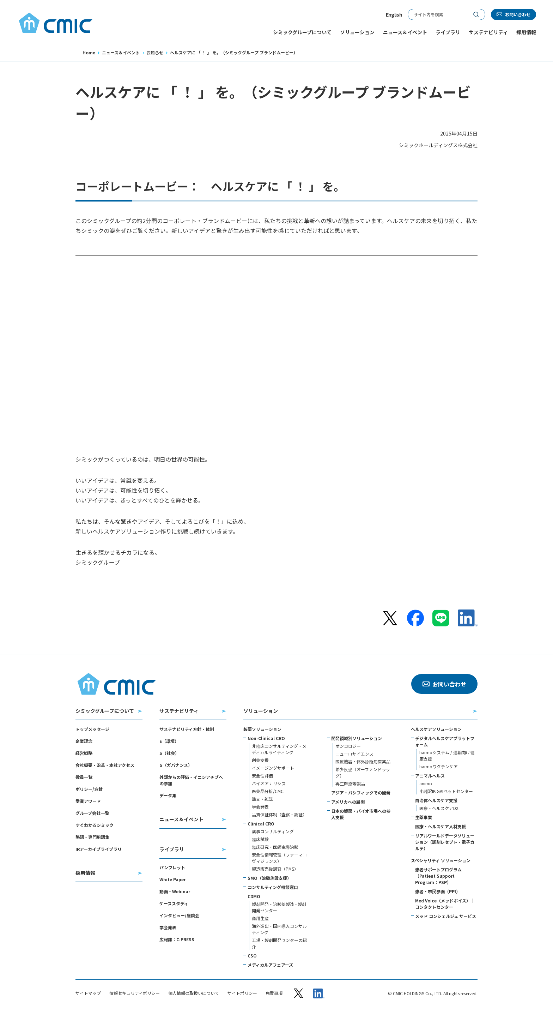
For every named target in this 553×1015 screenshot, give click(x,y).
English (394, 14)
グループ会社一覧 (92, 813)
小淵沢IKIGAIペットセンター (446, 791)
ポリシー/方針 (89, 789)
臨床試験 (260, 839)
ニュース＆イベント (121, 52)
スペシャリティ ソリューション (440, 860)
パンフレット (172, 867)
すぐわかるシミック (94, 825)
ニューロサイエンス (354, 754)
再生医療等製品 (350, 783)
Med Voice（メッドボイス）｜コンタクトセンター (445, 903)
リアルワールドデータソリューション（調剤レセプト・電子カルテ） (444, 842)
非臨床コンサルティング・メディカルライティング (279, 749)
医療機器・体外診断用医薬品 (362, 761)
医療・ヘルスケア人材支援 (440, 826)
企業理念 (83, 741)
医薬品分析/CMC (268, 791)
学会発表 (167, 927)
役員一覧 (83, 777)
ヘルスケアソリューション (436, 729)
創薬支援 (260, 760)
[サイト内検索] (437, 14)
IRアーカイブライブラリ (98, 849)
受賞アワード (88, 801)
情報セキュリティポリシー (134, 993)
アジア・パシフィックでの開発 (360, 792)
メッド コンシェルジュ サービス (445, 916)
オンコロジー (348, 746)
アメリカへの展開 (348, 802)
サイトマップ (88, 993)
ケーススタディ (173, 903)
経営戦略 (83, 753)
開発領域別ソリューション (356, 738)
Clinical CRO (261, 824)
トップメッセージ (92, 729)
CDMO (254, 896)
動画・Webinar (174, 891)
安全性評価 (262, 776)
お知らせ (154, 52)
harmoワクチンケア (438, 766)
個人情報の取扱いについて (193, 993)
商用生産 (260, 918)
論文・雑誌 (262, 799)
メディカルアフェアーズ (270, 965)
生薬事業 (423, 817)
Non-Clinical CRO (266, 738)
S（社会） (169, 753)
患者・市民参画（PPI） (437, 891)
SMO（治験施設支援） (269, 878)
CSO (252, 956)
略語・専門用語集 (92, 837)
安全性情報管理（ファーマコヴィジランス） (279, 858)
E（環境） (169, 741)
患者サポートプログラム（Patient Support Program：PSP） (438, 875)
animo (425, 783)
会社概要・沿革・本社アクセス (104, 765)
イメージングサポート (273, 768)
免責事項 (274, 993)
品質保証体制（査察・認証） (279, 814)
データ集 (167, 795)
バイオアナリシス (269, 783)
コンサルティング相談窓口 (273, 887)
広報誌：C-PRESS (176, 939)
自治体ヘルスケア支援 (436, 800)
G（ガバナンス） (175, 765)
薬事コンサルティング (273, 831)
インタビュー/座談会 (179, 915)
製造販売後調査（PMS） (275, 869)
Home (89, 52)
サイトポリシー (242, 993)
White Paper (172, 879)
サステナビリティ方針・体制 (186, 729)
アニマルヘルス (430, 776)
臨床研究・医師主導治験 (275, 847)
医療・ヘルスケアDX (438, 808)
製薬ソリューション (262, 729)
